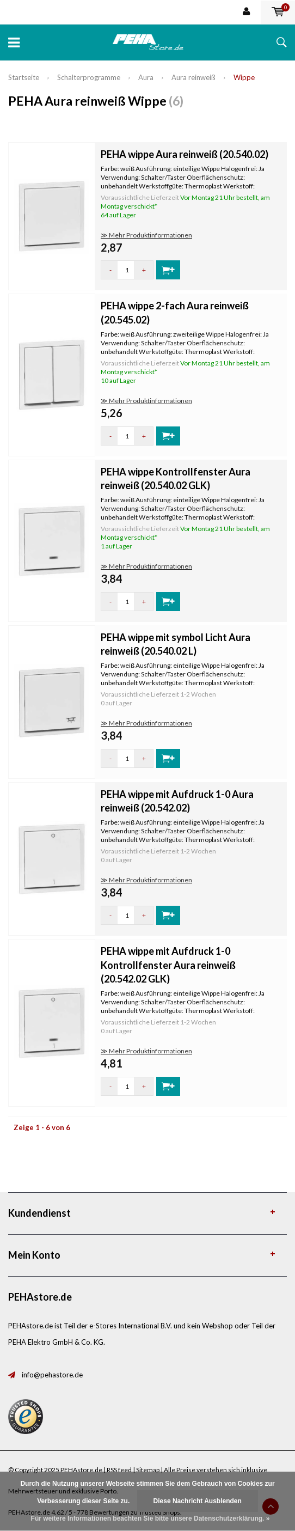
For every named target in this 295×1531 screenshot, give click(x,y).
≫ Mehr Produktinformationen (146, 235)
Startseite (23, 77)
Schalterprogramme (88, 77)
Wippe (244, 77)
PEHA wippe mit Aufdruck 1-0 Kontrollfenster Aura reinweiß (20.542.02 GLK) (168, 965)
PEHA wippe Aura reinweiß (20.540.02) (184, 154)
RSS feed (119, 1470)
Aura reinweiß (193, 77)
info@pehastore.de (52, 1374)
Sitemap (147, 1470)
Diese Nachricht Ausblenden (197, 1501)
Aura (145, 77)
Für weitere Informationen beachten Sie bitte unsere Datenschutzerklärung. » (150, 1518)
